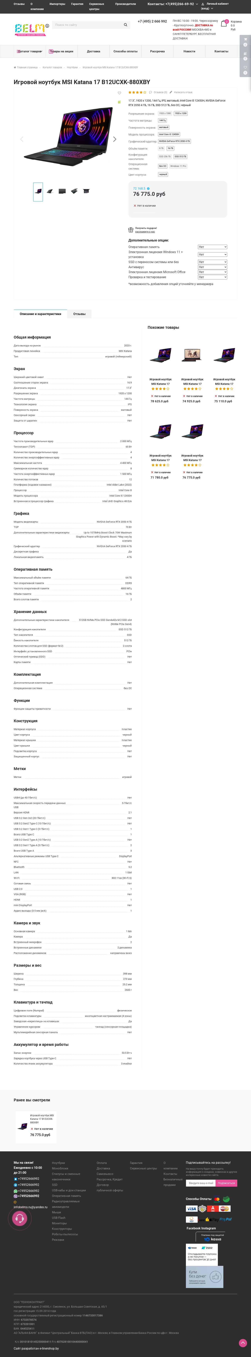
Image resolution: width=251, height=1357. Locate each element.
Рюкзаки (58, 1240)
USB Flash (58, 1218)
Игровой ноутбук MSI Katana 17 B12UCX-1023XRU (224, 384)
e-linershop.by (49, 1348)
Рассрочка (157, 51)
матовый (163, 127)
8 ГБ (161, 148)
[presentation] (21, 139)
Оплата (102, 1163)
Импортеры (57, 3)
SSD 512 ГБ (180, 156)
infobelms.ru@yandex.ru (30, 1207)
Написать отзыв (182, 92)
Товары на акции (61, 51)
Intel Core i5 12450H (169, 134)
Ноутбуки (58, 1163)
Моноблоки (60, 1168)
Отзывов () (160, 92)
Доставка (93, 51)
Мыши (56, 1212)
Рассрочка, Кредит (110, 1179)
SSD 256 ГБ (165, 156)
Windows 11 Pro (178, 166)
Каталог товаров (29, 51)
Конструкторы (62, 1229)
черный (163, 174)
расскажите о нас (145, 231)
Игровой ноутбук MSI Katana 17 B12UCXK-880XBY (192, 460)
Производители (125, 3)
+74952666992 (28, 1179)
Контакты (221, 51)
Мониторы (59, 1223)
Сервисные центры (143, 1168)
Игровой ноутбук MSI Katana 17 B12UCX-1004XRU (192, 384)
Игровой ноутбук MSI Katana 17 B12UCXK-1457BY (160, 384)
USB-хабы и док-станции (69, 1190)
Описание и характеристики (40, 314)
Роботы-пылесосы (65, 1234)
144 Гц (162, 120)
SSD (54, 1185)
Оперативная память (66, 1196)
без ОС (162, 166)
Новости (189, 51)
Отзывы (19, 3)
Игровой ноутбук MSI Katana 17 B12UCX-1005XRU (160, 460)
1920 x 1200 (180, 113)
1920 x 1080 (165, 113)
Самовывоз (105, 1174)
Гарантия (77, 3)
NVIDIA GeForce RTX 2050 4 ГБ (174, 141)
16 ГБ (170, 148)
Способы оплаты (125, 51)
